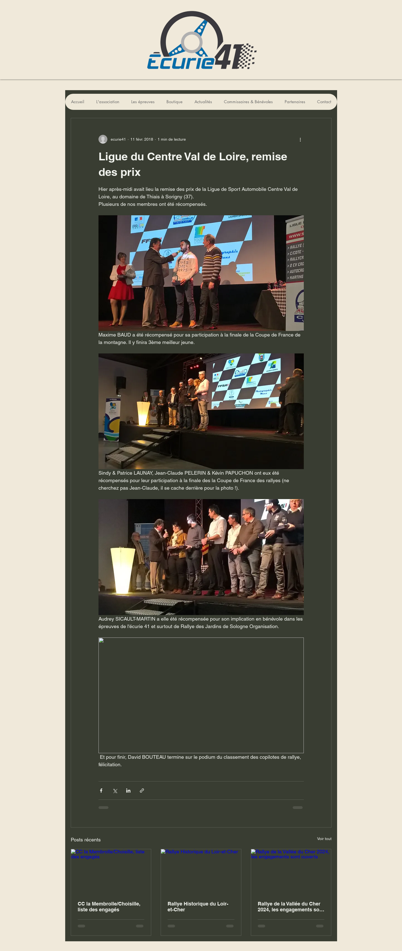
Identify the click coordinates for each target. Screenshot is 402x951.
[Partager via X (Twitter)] (114, 790)
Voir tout (324, 838)
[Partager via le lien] (142, 790)
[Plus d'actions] (300, 139)
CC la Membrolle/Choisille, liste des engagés (109, 906)
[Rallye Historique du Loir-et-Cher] (201, 871)
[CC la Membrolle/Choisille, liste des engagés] (111, 871)
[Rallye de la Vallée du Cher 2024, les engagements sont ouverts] (291, 871)
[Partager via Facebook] (101, 790)
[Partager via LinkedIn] (128, 790)
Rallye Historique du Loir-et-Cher (198, 906)
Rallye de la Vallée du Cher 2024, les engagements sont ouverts (291, 906)
